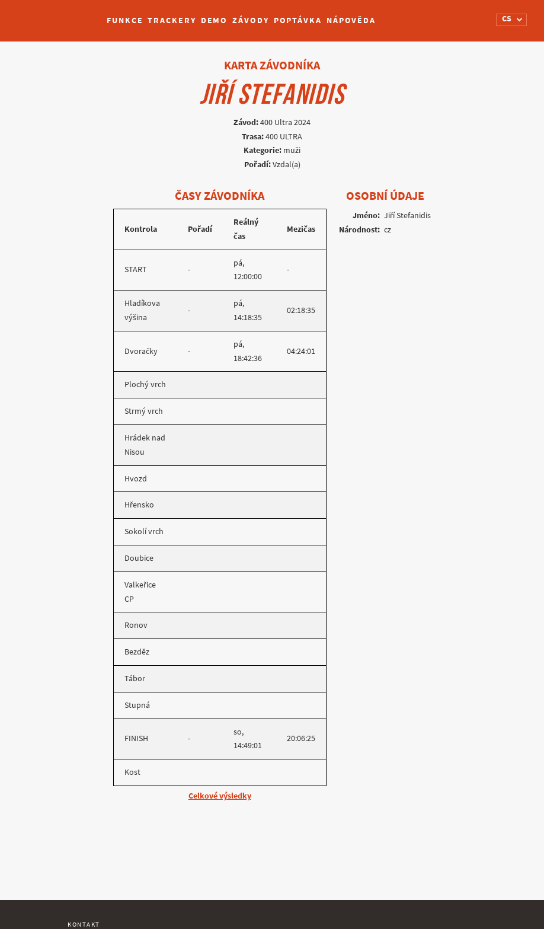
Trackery (172, 20)
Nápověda (351, 20)
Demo (214, 20)
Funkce (125, 20)
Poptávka (298, 20)
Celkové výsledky (219, 796)
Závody (250, 20)
